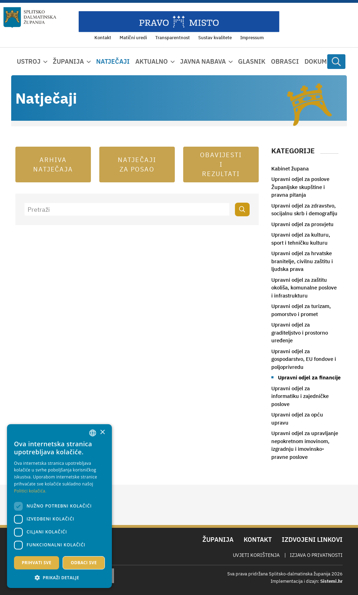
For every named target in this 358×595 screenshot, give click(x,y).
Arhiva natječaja (53, 164)
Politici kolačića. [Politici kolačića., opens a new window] (30, 491)
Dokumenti (323, 61)
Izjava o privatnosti (316, 555)
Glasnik (251, 61)
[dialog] (59, 506)
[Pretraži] (127, 209)
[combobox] (92, 432)
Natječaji (113, 61)
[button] (59, 577)
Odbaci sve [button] (84, 563)
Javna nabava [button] (203, 61)
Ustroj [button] (29, 61)
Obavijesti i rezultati (221, 164)
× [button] (102, 432)
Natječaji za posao (137, 164)
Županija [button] (68, 61)
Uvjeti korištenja (256, 555)
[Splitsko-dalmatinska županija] (29, 17)
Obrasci (285, 61)
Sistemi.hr (331, 581)
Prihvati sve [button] (36, 563)
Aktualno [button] (151, 61)
